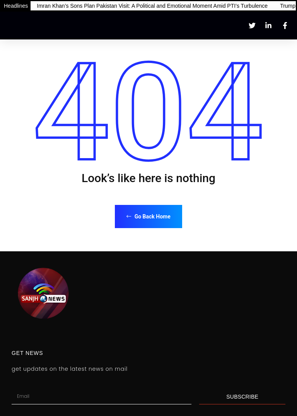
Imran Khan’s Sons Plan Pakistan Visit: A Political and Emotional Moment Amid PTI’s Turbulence (152, 6)
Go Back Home (148, 216)
